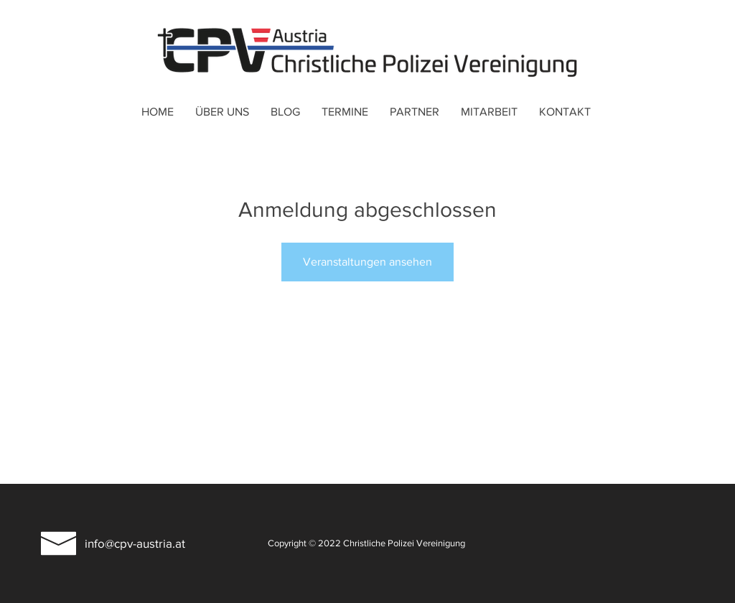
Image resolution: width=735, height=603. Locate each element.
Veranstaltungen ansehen (367, 262)
